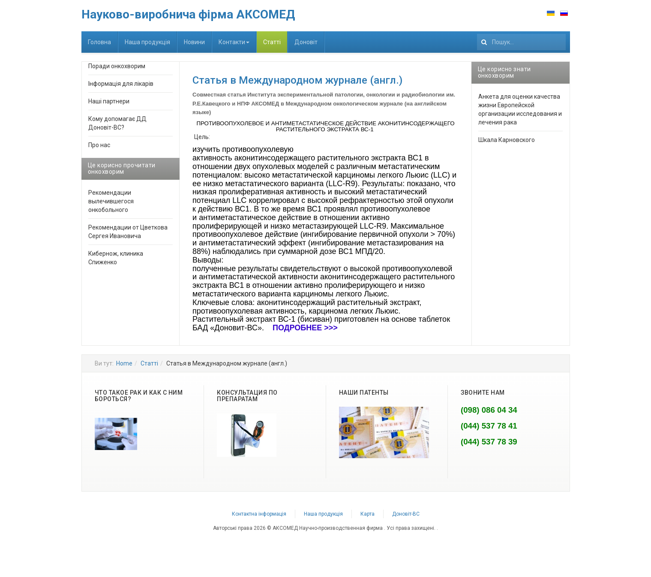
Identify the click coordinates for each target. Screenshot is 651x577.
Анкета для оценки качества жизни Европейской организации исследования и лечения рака (520, 109)
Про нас (99, 145)
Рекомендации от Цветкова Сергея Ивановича (128, 231)
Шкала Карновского (506, 139)
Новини (194, 42)
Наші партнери (108, 101)
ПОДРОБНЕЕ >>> (305, 327)
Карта (367, 514)
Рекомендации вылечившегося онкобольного (111, 201)
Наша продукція (147, 42)
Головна (99, 42)
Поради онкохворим (116, 66)
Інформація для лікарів (120, 83)
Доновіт (306, 42)
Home (124, 363)
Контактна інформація (259, 514)
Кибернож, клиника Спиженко (115, 258)
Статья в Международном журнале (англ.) (297, 80)
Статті (272, 42)
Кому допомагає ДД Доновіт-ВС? (117, 123)
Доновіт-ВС (406, 514)
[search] (521, 42)
